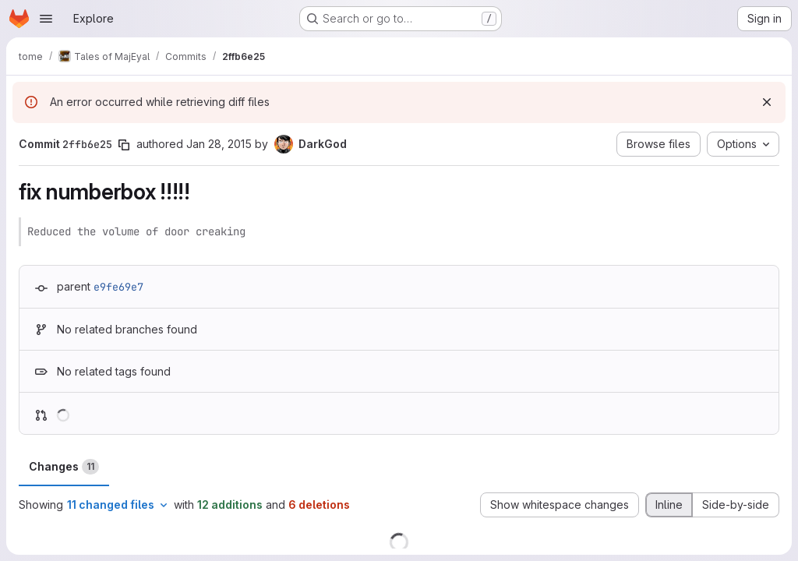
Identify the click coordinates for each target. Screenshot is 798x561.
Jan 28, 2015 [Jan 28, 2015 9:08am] (219, 143)
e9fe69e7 (118, 287)
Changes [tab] (64, 467)
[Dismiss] (766, 102)
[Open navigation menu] (46, 18)
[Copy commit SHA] (124, 145)
